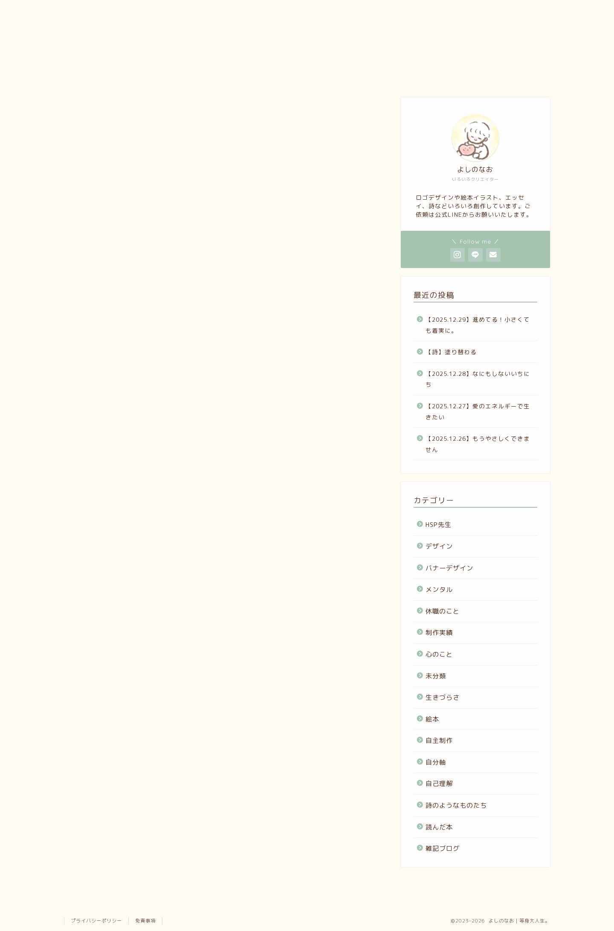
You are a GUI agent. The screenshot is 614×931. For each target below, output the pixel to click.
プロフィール (106, 74)
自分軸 (436, 762)
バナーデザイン (449, 568)
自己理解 (439, 783)
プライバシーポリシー (96, 920)
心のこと (439, 654)
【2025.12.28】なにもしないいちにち (478, 379)
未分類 (436, 676)
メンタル (439, 589)
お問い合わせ (363, 74)
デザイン (439, 546)
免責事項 (145, 920)
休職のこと (443, 611)
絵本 (432, 719)
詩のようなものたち (456, 805)
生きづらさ (443, 697)
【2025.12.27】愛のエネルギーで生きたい (478, 411)
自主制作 (439, 740)
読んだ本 (439, 827)
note (277, 74)
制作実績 (439, 632)
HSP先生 (439, 524)
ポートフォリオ (191, 74)
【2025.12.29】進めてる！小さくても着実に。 (478, 325)
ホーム (448, 74)
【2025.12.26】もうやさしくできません (478, 444)
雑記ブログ (443, 848)
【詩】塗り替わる (451, 352)
